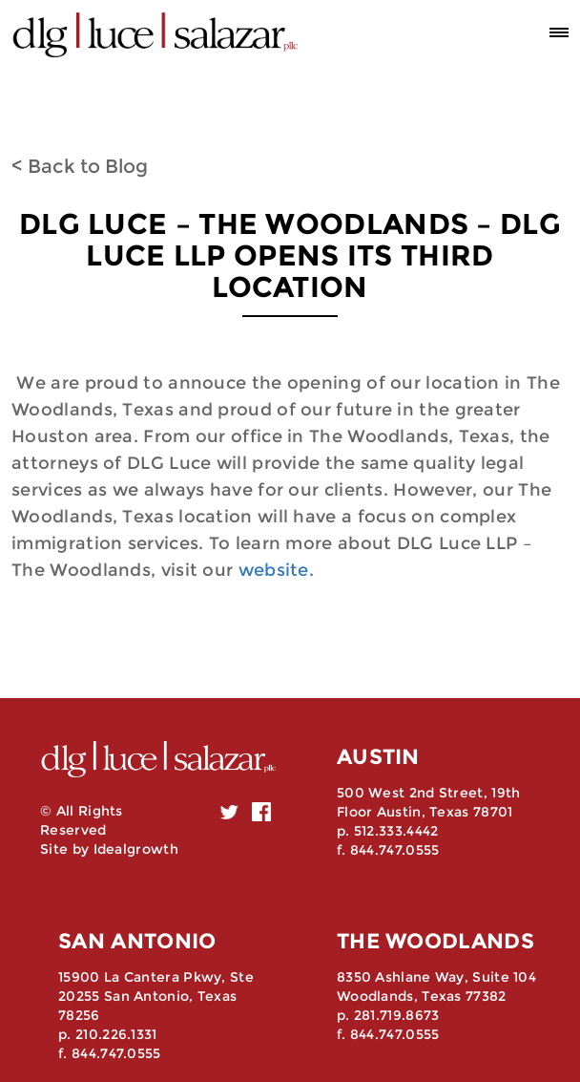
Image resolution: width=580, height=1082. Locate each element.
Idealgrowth (135, 849)
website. (276, 570)
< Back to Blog (79, 166)
